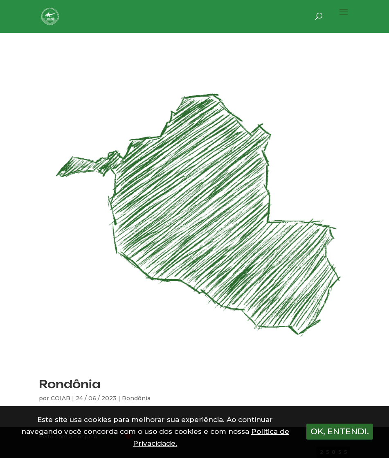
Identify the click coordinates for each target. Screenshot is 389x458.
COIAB (60, 398)
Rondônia (70, 383)
